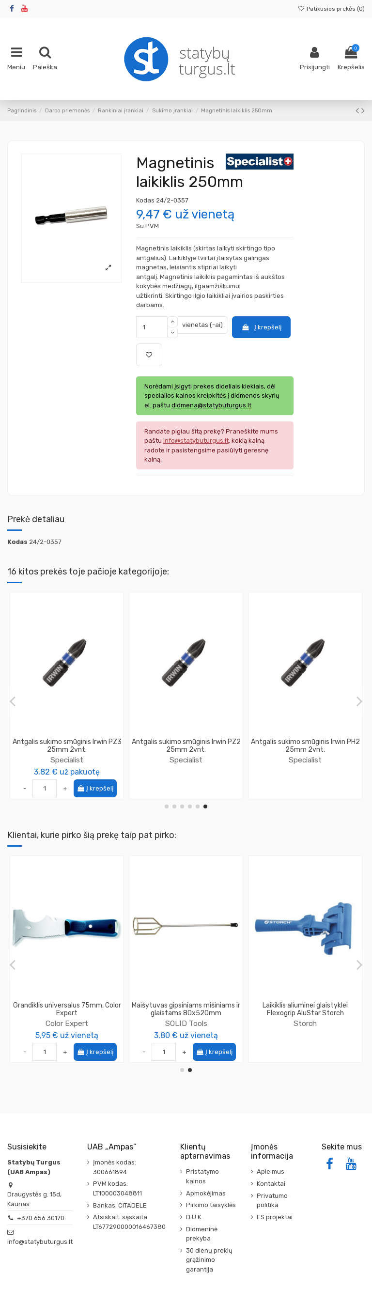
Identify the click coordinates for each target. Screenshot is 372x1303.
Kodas (145, 200)
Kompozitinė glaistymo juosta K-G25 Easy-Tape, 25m (186, 1009)
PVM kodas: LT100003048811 (117, 1188)
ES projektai (275, 1217)
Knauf (305, 1023)
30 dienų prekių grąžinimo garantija (209, 1260)
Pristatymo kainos (202, 1176)
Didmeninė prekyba (201, 1233)
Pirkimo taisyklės (211, 1205)
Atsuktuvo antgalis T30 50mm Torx (186, 746)
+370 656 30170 (40, 1218)
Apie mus (270, 1171)
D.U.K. (194, 1217)
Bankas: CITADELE (120, 1205)
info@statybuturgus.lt (40, 1241)
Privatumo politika (272, 1200)
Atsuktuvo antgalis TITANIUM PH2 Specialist (305, 746)
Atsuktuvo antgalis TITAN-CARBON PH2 (67, 746)
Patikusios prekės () (331, 8)
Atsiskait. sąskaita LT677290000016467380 (129, 1221)
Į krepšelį (261, 327)
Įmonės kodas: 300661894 (114, 1167)
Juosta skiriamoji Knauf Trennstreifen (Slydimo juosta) (305, 1009)
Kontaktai (271, 1183)
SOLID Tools (67, 1015)
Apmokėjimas (206, 1193)
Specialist (66, 759)
